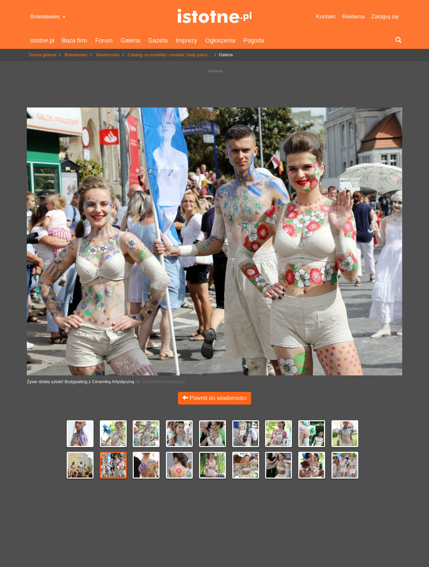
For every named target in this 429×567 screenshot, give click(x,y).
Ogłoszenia (220, 40)
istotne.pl (214, 16)
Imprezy (186, 40)
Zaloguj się (385, 16)
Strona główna (42, 54)
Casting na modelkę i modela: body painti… (170, 54)
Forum (104, 40)
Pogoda (253, 40)
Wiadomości (108, 54)
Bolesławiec (47, 16)
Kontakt (325, 16)
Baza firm (74, 40)
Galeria (130, 40)
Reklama (353, 16)
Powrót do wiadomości (214, 398)
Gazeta (158, 40)
